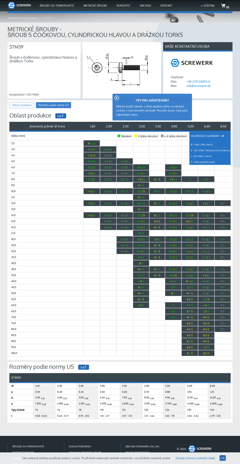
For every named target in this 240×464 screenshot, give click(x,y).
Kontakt (166, 5)
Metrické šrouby (95, 5)
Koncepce (123, 5)
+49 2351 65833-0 (198, 81)
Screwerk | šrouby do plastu (23, 17)
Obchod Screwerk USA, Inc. (142, 446)
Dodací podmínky (80, 446)
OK (222, 458)
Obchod (145, 5)
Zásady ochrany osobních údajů (195, 458)
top (61, 115)
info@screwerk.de (198, 86)
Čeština (209, 5)
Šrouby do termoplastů (57, 5)
